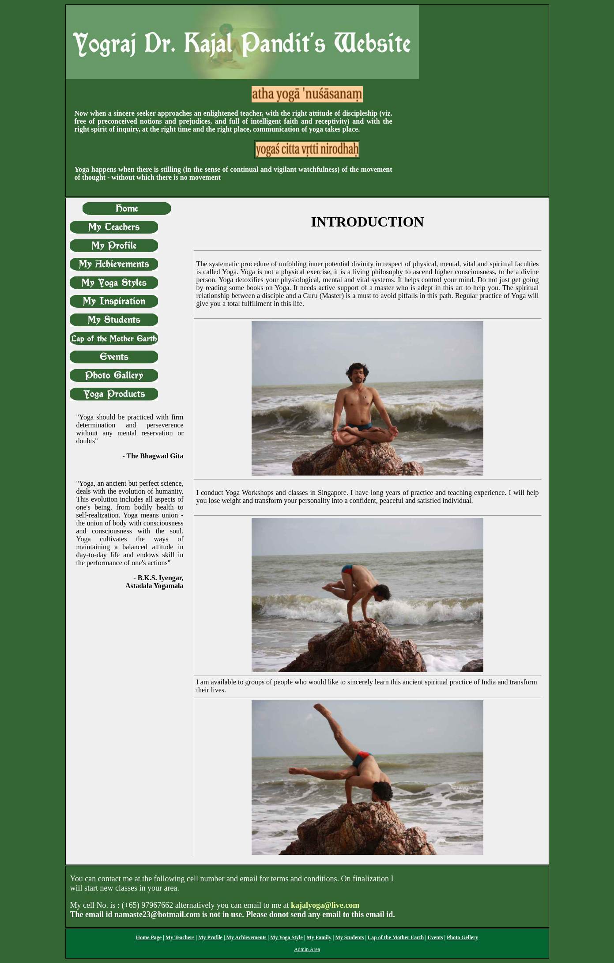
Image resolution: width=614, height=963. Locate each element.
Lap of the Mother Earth (396, 937)
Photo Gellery (462, 937)
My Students (349, 937)
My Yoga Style (286, 937)
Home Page (149, 937)
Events (435, 937)
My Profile (210, 937)
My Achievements (246, 937)
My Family (318, 937)
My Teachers (180, 937)
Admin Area (307, 949)
